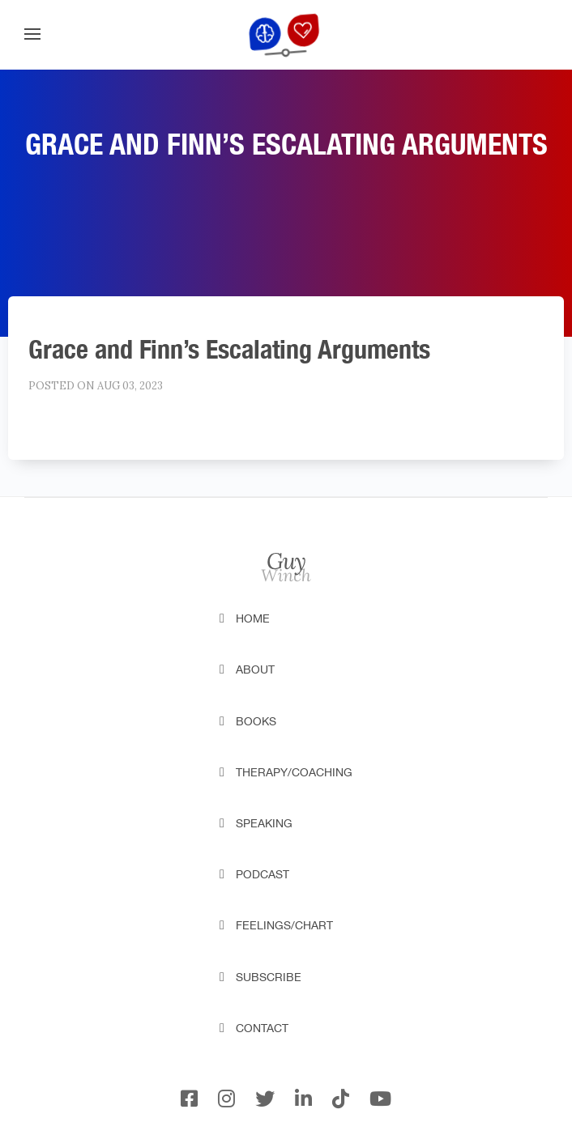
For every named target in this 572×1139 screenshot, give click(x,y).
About (255, 669)
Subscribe (268, 977)
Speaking (264, 823)
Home (253, 618)
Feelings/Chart (284, 925)
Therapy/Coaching (294, 772)
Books (256, 721)
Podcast (262, 874)
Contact (262, 1028)
